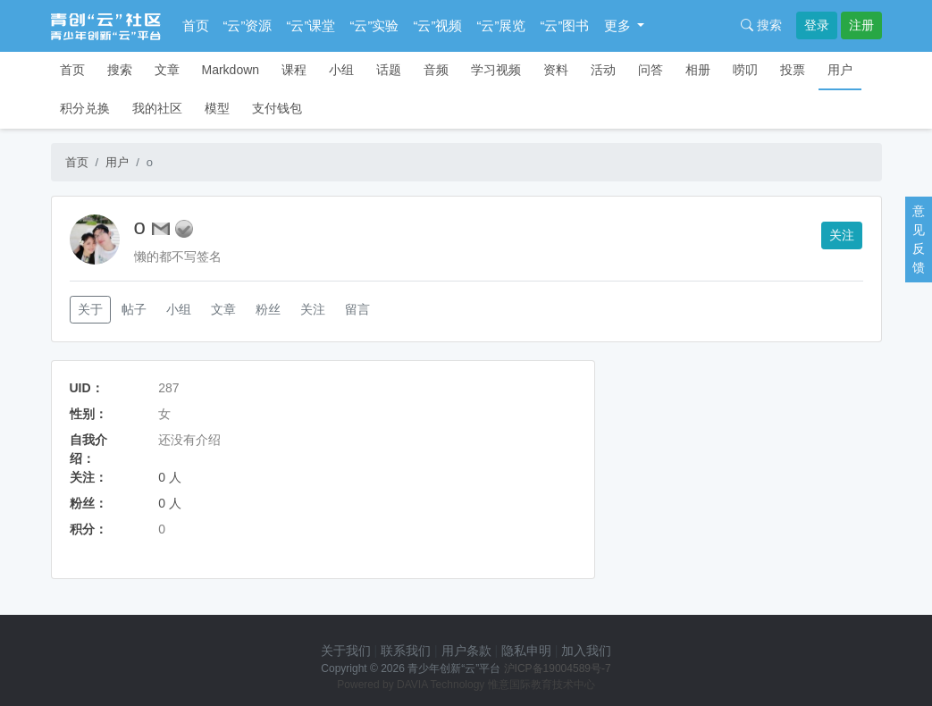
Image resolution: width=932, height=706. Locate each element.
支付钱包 (277, 108)
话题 (388, 70)
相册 (697, 70)
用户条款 (466, 650)
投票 (792, 70)
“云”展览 (501, 25)
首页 (195, 25)
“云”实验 (374, 25)
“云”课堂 (311, 25)
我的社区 (157, 108)
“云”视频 (438, 25)
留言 (357, 309)
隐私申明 (526, 650)
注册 (861, 25)
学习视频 (496, 70)
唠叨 (745, 70)
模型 (217, 108)
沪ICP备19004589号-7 (557, 668)
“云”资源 (248, 25)
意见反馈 (918, 239)
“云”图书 (565, 25)
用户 (839, 70)
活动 (603, 70)
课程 (293, 70)
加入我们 (586, 650)
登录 (816, 25)
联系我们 (406, 650)
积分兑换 (85, 108)
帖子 (134, 309)
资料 (555, 70)
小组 (341, 70)
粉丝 (268, 309)
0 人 (169, 477)
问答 (650, 70)
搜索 (761, 25)
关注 (841, 235)
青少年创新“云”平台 (453, 668)
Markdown (231, 70)
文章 (167, 70)
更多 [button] (619, 25)
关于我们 (346, 650)
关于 (90, 309)
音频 (436, 70)
